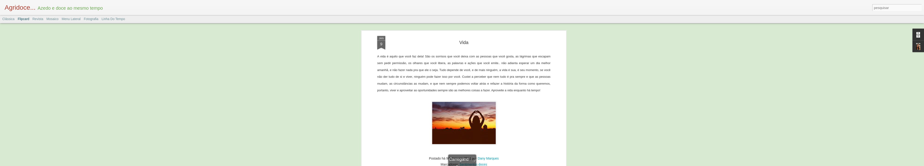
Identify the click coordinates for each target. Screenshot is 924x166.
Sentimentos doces (473, 101)
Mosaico (52, 19)
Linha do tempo (113, 19)
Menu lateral (71, 19)
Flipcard (23, 19)
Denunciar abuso (495, 163)
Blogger (480, 163)
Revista (37, 19)
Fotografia (91, 19)
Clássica (8, 19)
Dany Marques (488, 95)
